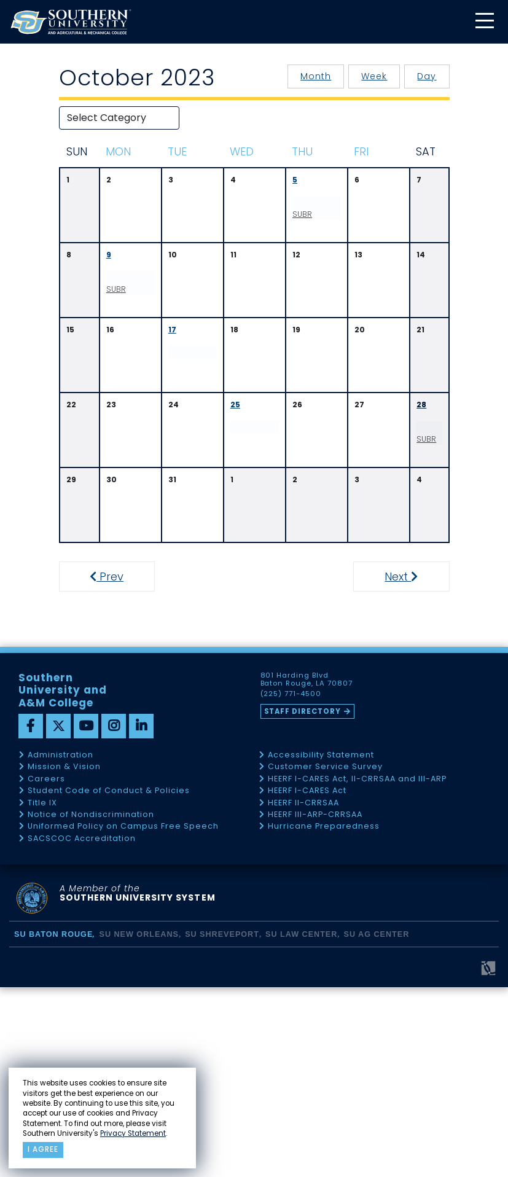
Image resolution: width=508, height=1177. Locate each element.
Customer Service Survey (325, 956)
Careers (46, 968)
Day (426, 76)
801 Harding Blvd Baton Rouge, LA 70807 (306, 869)
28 (421, 436)
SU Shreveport (222, 1124)
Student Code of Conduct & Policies (109, 980)
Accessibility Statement (321, 944)
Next (415, 766)
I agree (43, 1149)
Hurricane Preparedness (324, 1016)
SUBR (312, 220)
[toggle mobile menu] (484, 21)
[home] (70, 21)
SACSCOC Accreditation (82, 1028)
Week (374, 76)
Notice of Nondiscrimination (91, 1004)
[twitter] (58, 915)
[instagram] (113, 915)
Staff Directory (303, 900)
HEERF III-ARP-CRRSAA (315, 1004)
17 (172, 361)
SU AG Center (377, 1124)
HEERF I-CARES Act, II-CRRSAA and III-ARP (357, 968)
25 (235, 436)
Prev (110, 766)
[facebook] (30, 915)
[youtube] (86, 915)
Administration (60, 944)
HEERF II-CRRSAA (303, 992)
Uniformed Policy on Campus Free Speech (123, 1016)
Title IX (42, 992)
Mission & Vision (64, 956)
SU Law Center (301, 1124)
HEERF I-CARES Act (307, 980)
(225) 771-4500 (291, 884)
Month (315, 76)
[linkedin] (141, 915)
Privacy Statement (133, 1133)
